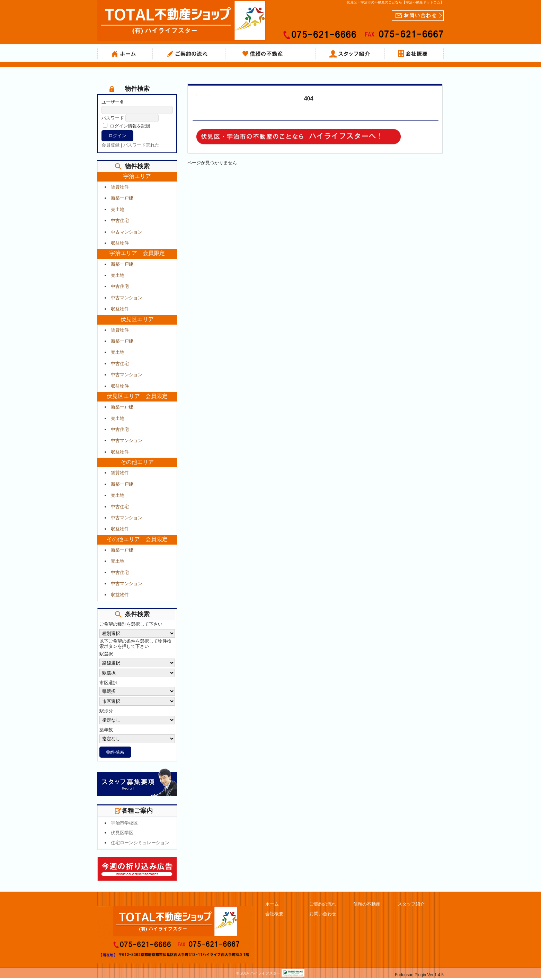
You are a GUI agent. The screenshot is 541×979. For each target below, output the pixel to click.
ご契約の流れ (189, 54)
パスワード (112, 118)
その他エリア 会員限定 (137, 539)
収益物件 (120, 243)
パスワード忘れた (141, 145)
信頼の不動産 (270, 54)
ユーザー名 (112, 102)
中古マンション (126, 232)
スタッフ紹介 (350, 54)
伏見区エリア (137, 319)
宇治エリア (137, 176)
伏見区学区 (122, 832)
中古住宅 (120, 220)
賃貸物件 (120, 186)
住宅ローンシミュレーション (140, 842)
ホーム (125, 54)
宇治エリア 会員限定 (137, 253)
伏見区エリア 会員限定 (137, 396)
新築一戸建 (122, 198)
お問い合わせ (322, 913)
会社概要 (414, 54)
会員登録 (110, 145)
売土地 (117, 209)
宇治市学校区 (124, 823)
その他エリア (137, 462)
